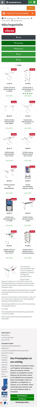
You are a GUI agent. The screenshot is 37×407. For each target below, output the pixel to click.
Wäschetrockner (25, 18)
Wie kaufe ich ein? (7, 353)
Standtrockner (18, 21)
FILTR (18, 37)
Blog (3, 374)
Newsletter (5, 340)
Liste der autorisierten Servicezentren (14, 350)
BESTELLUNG (5, 355)
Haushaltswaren (11, 18)
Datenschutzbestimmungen (11, 346)
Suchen (30, 8)
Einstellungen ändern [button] (22, 402)
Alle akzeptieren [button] (22, 395)
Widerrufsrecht (7, 360)
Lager (19, 65)
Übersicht (4, 367)
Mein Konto (5, 335)
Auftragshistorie (7, 337)
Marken (4, 369)
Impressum (5, 348)
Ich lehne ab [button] (22, 399)
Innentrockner (6, 21)
